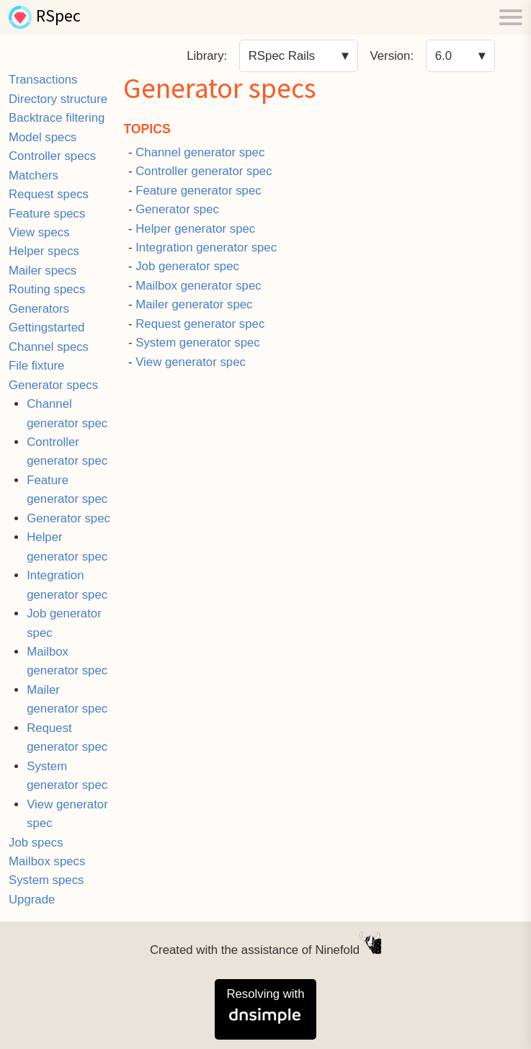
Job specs (36, 842)
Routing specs (47, 289)
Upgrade (32, 899)
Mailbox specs (47, 861)
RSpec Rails (282, 56)
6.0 (443, 56)
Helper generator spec (195, 229)
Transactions (43, 79)
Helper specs (44, 251)
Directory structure (58, 99)
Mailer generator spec (193, 304)
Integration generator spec (206, 247)
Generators (39, 309)
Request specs (49, 194)
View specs (39, 232)
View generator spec (190, 362)
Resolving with (265, 1007)
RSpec (58, 17)
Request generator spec (199, 324)
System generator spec (197, 342)
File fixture (36, 365)
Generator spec (68, 518)
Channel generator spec (199, 152)
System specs (46, 880)
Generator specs (53, 385)
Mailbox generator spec (198, 286)
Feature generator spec (198, 190)
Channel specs (49, 347)
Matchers (33, 175)
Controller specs (52, 156)
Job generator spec (187, 266)
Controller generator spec (203, 171)
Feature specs (47, 213)
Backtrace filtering (56, 118)
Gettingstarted (46, 327)
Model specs (42, 137)
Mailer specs (42, 270)
